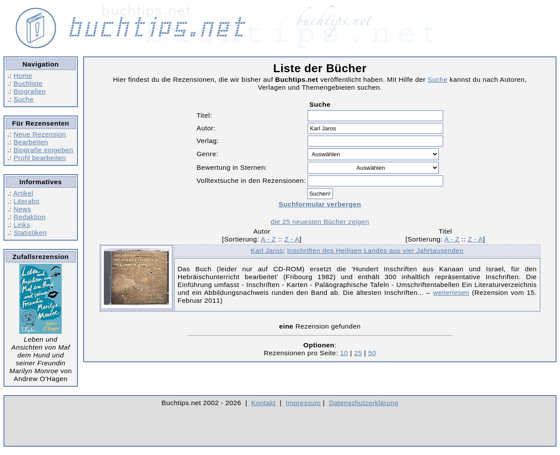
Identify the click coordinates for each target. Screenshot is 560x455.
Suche (24, 99)
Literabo (26, 201)
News (22, 209)
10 (344, 353)
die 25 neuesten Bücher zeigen (320, 221)
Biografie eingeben (43, 150)
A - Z (268, 239)
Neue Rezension (40, 134)
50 (372, 353)
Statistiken (30, 232)
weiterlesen (451, 292)
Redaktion (30, 216)
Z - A (292, 239)
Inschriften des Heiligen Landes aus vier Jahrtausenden (375, 250)
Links (22, 224)
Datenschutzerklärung (364, 402)
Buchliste (28, 83)
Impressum (303, 402)
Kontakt (264, 402)
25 (358, 353)
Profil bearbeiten (40, 157)
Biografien (30, 91)
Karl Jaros (267, 250)
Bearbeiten (31, 142)
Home (23, 75)
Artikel (23, 193)
